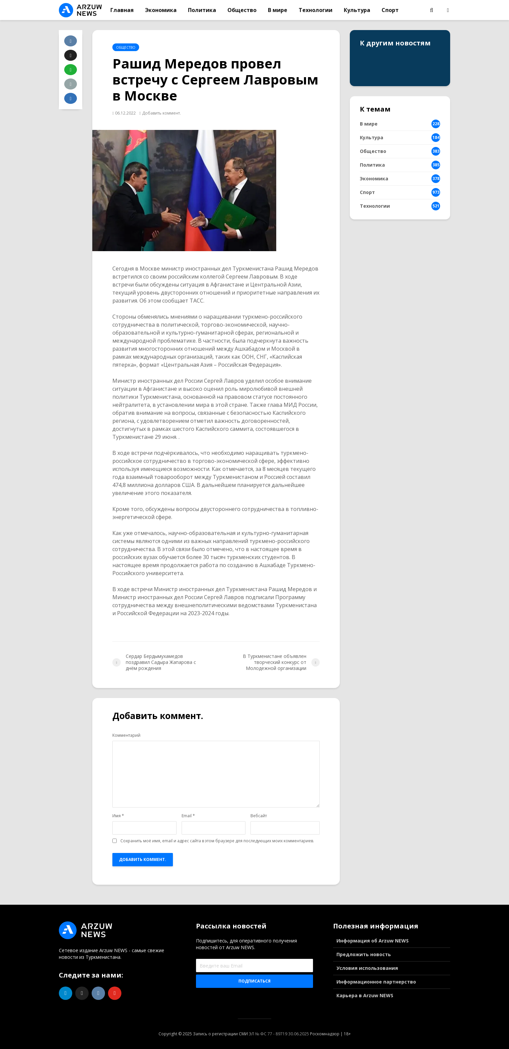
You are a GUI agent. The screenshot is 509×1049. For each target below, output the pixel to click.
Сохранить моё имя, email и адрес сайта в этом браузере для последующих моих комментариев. (217, 841)
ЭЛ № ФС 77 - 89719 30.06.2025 (279, 1034)
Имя (118, 816)
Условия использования (367, 968)
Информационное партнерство (376, 982)
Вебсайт (258, 816)
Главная (122, 10)
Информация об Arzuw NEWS (372, 940)
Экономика (161, 10)
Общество (242, 10)
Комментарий (126, 735)
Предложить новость (363, 954)
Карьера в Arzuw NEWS (364, 995)
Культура (357, 10)
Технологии (315, 10)
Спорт (390, 10)
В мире (277, 10)
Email (188, 816)
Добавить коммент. (161, 113)
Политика (202, 10)
